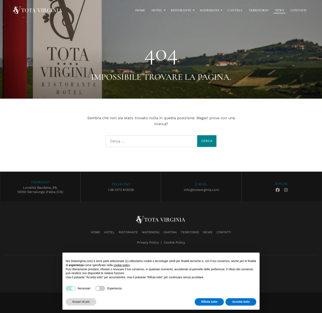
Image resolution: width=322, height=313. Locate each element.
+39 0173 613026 (121, 190)
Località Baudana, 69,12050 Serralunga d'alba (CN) (40, 190)
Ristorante (181, 10)
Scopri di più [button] (81, 301)
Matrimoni (209, 10)
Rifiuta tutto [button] (209, 301)
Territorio (258, 10)
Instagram (286, 189)
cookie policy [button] (122, 265)
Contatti (298, 10)
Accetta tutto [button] (241, 301)
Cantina (235, 10)
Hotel (157, 10)
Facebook (278, 189)
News (279, 10)
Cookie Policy (174, 242)
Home (140, 10)
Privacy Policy (148, 242)
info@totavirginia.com (201, 190)
